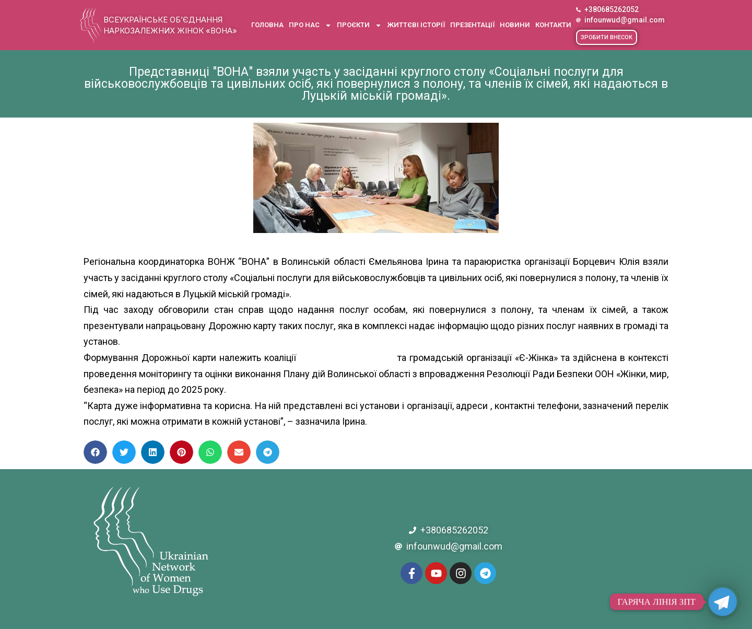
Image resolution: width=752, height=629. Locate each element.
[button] (606, 37)
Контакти (553, 25)
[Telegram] (723, 602)
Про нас (310, 25)
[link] (346, 357)
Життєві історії (416, 25)
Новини (515, 25)
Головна (267, 25)
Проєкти (359, 25)
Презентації (472, 25)
